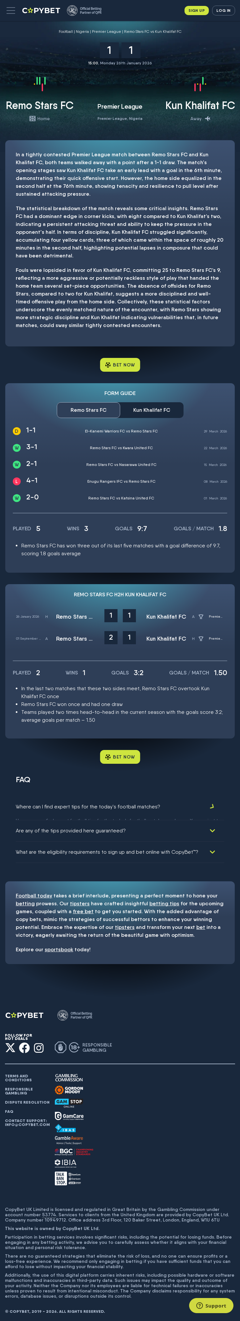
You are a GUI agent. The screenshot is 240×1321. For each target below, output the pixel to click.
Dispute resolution (27, 1100)
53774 (49, 1212)
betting (25, 901)
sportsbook (59, 947)
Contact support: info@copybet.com (27, 1120)
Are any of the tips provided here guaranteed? (71, 828)
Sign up (196, 10)
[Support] (211, 1305)
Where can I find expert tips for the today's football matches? (88, 807)
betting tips (164, 901)
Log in (223, 10)
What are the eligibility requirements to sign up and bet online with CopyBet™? (107, 849)
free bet (83, 909)
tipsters (80, 901)
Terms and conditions (18, 1075)
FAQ (9, 1109)
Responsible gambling (19, 1088)
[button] (11, 10)
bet (200, 924)
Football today (34, 893)
